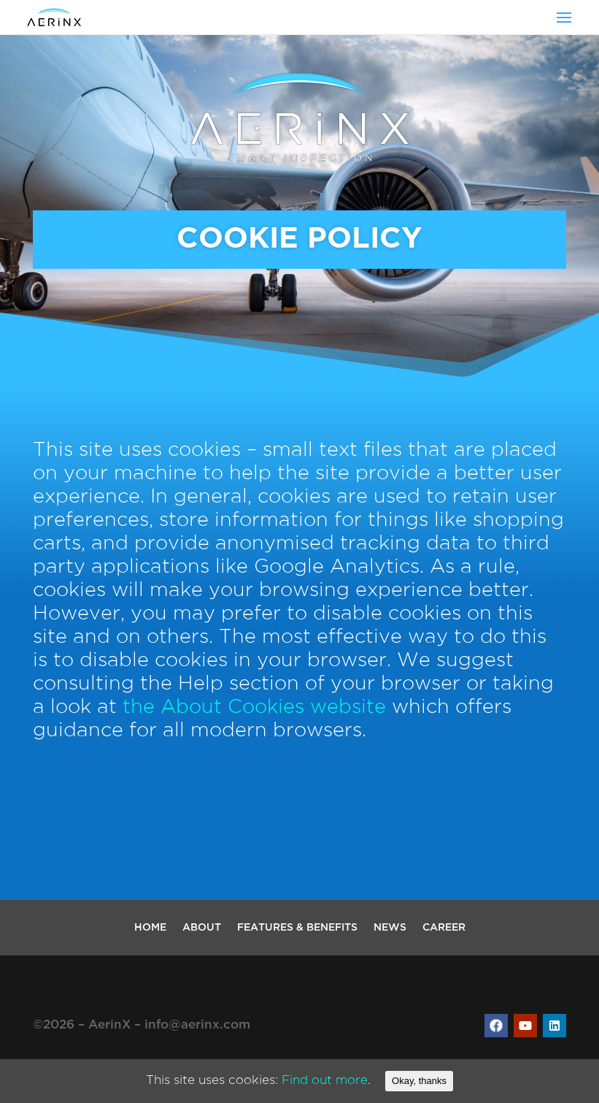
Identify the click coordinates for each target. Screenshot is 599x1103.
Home (150, 927)
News (390, 927)
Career (443, 927)
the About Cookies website (254, 707)
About (201, 927)
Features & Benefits (297, 927)
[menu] (564, 17)
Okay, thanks (419, 1080)
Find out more (325, 1080)
